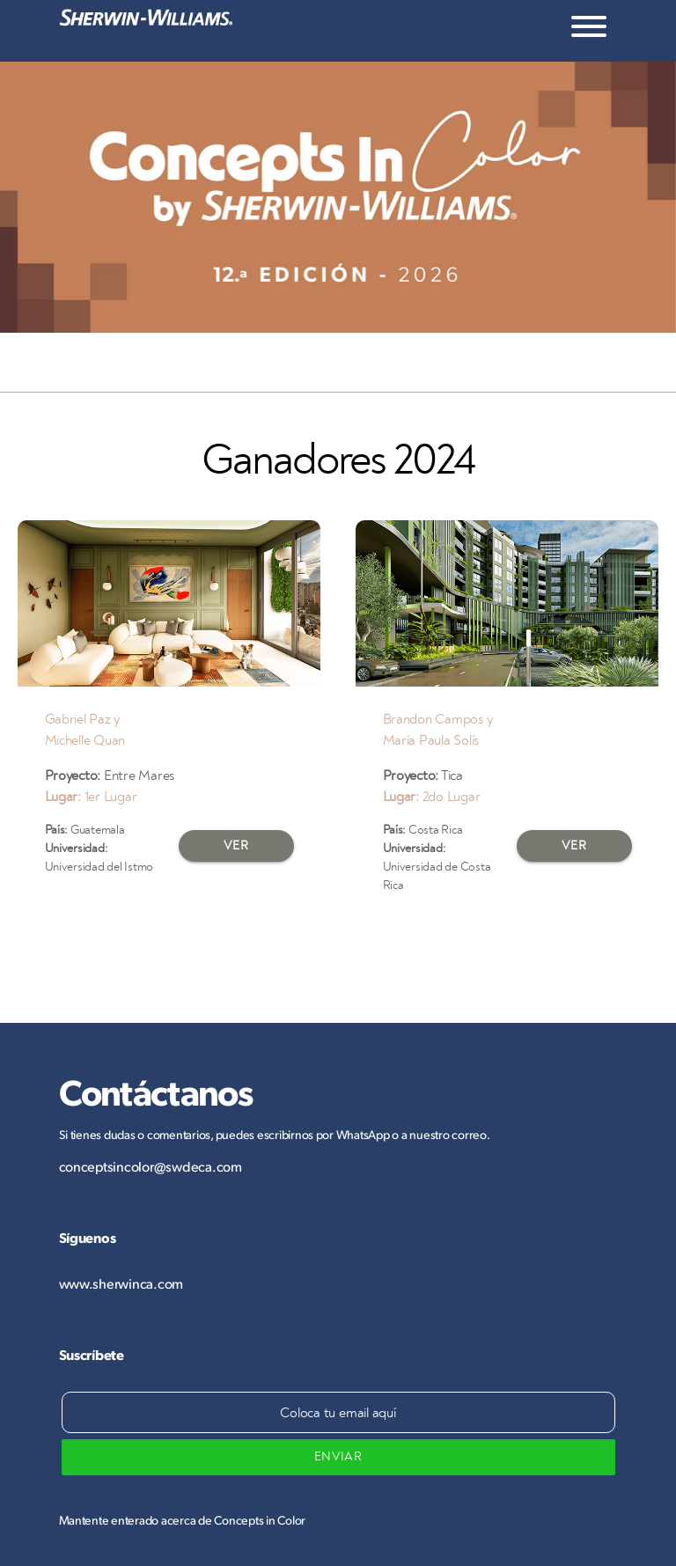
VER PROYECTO (236, 851)
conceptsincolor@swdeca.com (150, 1166)
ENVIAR (338, 1457)
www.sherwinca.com (121, 1283)
